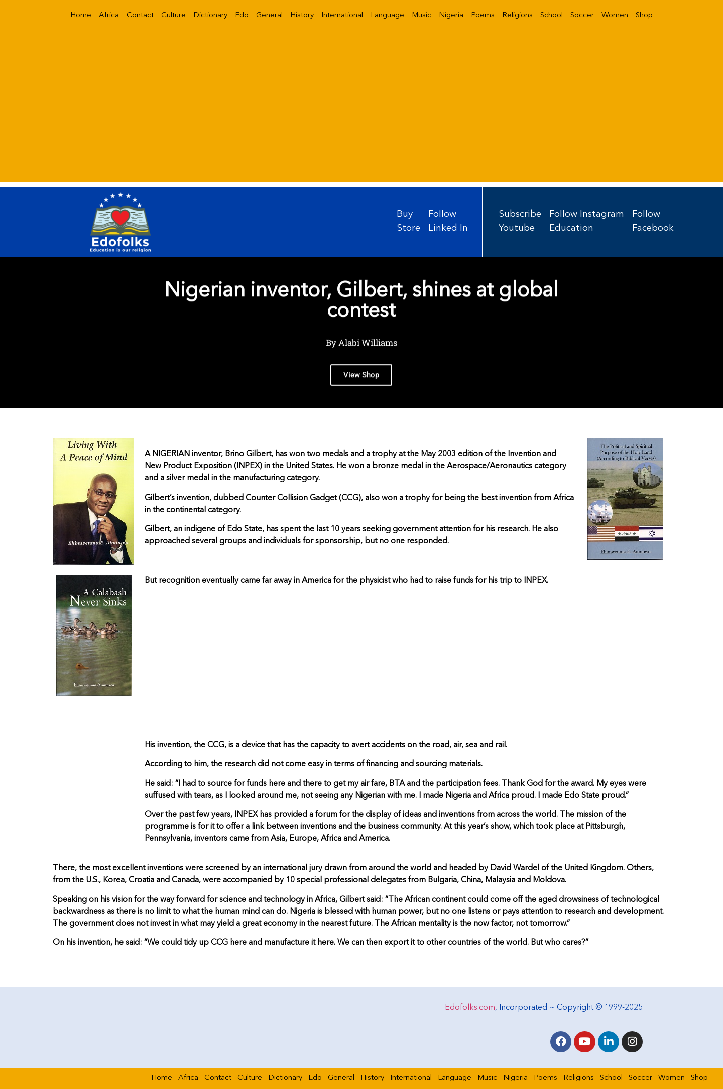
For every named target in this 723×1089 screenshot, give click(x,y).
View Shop (361, 384)
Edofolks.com (470, 1007)
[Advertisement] (361, 112)
